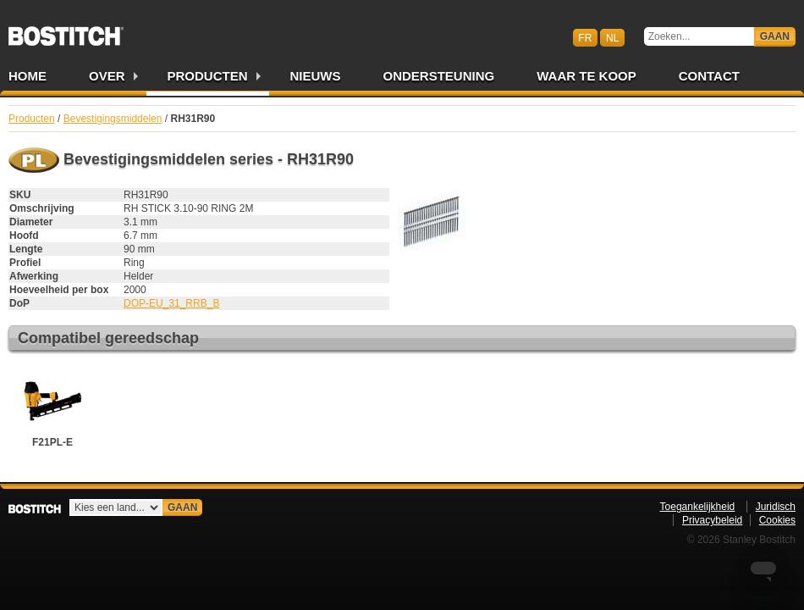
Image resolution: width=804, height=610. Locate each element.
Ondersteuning (439, 76)
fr (585, 37)
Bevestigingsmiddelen (112, 119)
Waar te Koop (586, 76)
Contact (709, 76)
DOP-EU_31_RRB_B (171, 303)
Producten (208, 76)
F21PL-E (52, 407)
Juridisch (776, 507)
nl (612, 37)
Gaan (775, 36)
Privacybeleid (712, 520)
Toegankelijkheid (697, 507)
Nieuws (315, 76)
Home (27, 76)
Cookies (777, 520)
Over (107, 76)
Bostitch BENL (66, 30)
